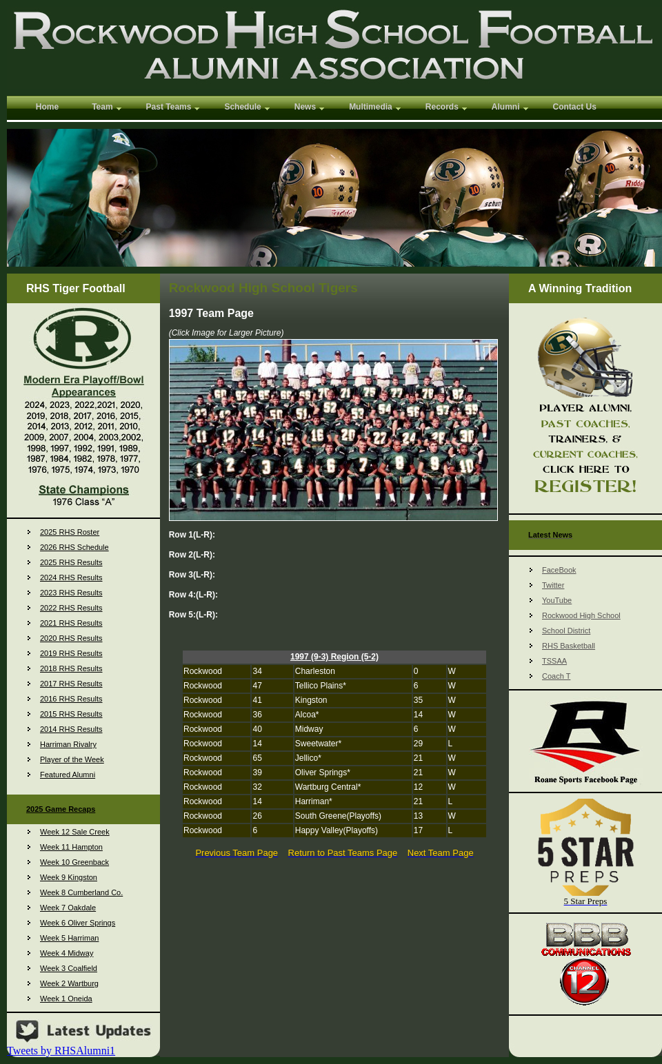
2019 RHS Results (71, 653)
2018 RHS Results (71, 668)
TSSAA (554, 661)
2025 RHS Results (71, 562)
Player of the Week (72, 759)
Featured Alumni (67, 774)
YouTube (557, 600)
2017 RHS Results (71, 683)
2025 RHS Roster (69, 532)
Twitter (553, 585)
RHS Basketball (568, 646)
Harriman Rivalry (68, 744)
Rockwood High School (581, 615)
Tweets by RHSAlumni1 (61, 1050)
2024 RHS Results (71, 577)
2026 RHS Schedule (74, 547)
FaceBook (559, 570)
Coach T (556, 676)
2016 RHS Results (71, 699)
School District (566, 630)
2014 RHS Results (71, 729)
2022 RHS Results (71, 608)
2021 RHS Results (71, 623)
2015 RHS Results (71, 714)
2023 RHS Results (71, 593)
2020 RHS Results (71, 638)
